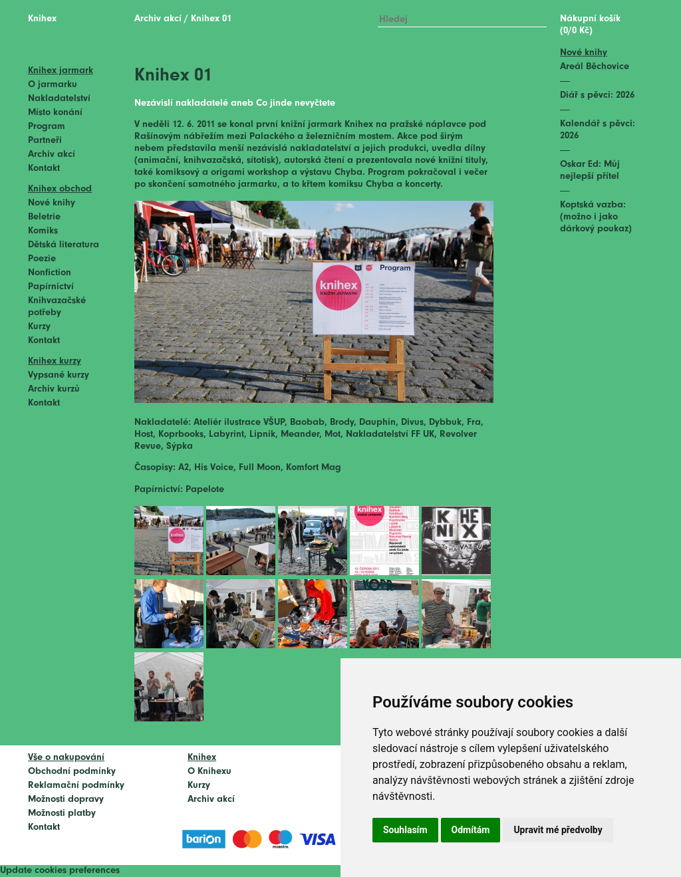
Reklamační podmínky (76, 785)
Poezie (42, 259)
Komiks (43, 231)
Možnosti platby (62, 813)
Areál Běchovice (594, 67)
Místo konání (55, 112)
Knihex (42, 19)
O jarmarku (52, 84)
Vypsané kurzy (58, 375)
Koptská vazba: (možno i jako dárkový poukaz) (596, 217)
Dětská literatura (63, 245)
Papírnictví (51, 287)
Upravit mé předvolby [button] (557, 829)
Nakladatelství (59, 98)
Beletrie (44, 217)
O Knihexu (209, 771)
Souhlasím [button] (405, 829)
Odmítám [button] (471, 829)
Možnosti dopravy (66, 799)
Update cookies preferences (60, 870)
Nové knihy (51, 203)
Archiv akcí (51, 154)
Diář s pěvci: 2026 (597, 95)
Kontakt (44, 168)
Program (46, 126)
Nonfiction (49, 273)
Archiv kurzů (54, 389)
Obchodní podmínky (72, 771)
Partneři (45, 140)
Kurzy (39, 326)
